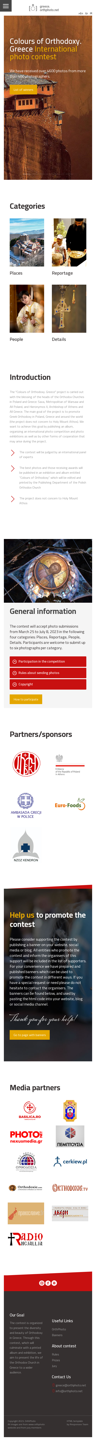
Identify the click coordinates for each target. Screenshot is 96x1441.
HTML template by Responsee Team (77, 1423)
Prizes (56, 1360)
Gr (86, 13)
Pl (91, 13)
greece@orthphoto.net (69, 1385)
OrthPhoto (59, 1329)
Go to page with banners (30, 1035)
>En (80, 13)
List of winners (23, 90)
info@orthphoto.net (67, 1391)
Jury (54, 1366)
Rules (55, 1354)
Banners (57, 1335)
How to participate (26, 699)
